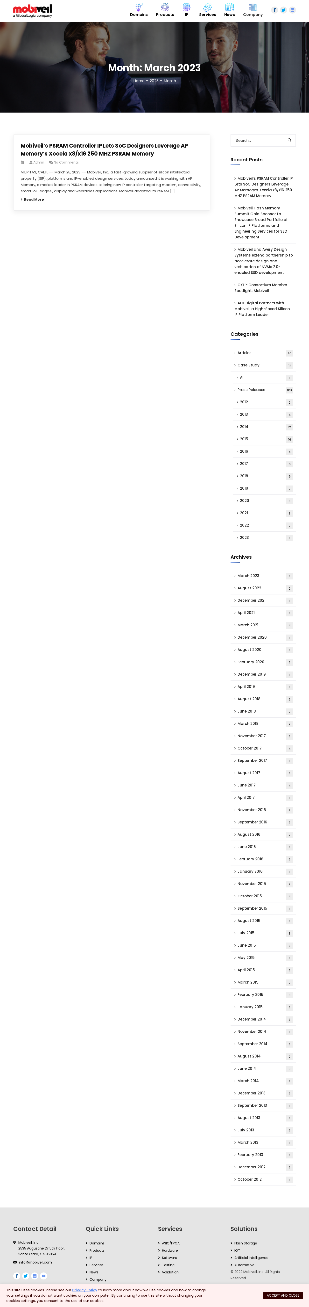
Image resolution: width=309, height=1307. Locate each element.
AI (266, 378)
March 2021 (265, 625)
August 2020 (265, 650)
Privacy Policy (84, 1290)
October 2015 (265, 896)
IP (91, 1257)
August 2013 (265, 1118)
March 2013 (265, 1143)
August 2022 (265, 588)
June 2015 (265, 946)
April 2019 (265, 687)
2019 (266, 489)
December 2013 (265, 1093)
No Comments (66, 162)
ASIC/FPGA (171, 1243)
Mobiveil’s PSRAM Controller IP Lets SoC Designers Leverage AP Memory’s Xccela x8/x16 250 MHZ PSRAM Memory (104, 149)
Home (139, 81)
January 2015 (265, 1007)
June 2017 (265, 785)
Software (169, 1257)
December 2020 (265, 638)
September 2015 (265, 909)
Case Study (265, 365)
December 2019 (265, 674)
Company (98, 1279)
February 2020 (265, 662)
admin (38, 162)
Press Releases (265, 390)
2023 (154, 81)
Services (97, 1265)
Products (97, 1250)
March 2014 (265, 1081)
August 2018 (265, 699)
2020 (266, 501)
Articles (265, 353)
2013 (266, 415)
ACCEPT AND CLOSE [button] (283, 1295)
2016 (266, 452)
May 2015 (265, 958)
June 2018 (265, 711)
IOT (237, 1250)
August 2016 (265, 835)
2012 (266, 402)
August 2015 (265, 921)
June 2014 (265, 1069)
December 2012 (265, 1167)
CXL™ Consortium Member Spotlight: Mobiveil (260, 287)
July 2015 (265, 933)
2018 (266, 476)
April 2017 (265, 798)
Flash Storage (245, 1243)
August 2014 (265, 1056)
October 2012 (265, 1180)
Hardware (170, 1250)
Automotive (244, 1265)
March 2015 (265, 982)
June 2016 (265, 847)
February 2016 (265, 859)
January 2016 (265, 872)
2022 (266, 525)
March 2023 (265, 576)
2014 (266, 427)
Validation (170, 1272)
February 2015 (265, 995)
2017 (266, 464)
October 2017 (265, 748)
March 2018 (265, 724)
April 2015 (265, 970)
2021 (266, 513)
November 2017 (265, 736)
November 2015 (265, 884)
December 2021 (265, 601)
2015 (266, 439)
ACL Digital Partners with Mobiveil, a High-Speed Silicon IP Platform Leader (262, 308)
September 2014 (265, 1044)
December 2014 (265, 1019)
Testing (168, 1265)
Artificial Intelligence (251, 1257)
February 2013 (265, 1155)
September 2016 (265, 822)
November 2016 (265, 810)
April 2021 (265, 613)
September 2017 (265, 761)
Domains (97, 1243)
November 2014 (265, 1032)
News (94, 1272)
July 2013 (265, 1130)
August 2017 (265, 773)
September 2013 (265, 1106)
